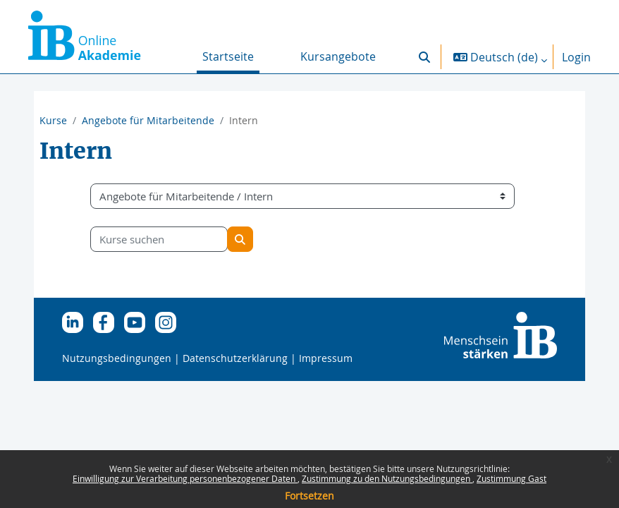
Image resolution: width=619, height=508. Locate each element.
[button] (424, 56)
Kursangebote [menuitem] (338, 56)
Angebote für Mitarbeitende (148, 120)
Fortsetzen (309, 495)
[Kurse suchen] (159, 239)
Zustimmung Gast (511, 478)
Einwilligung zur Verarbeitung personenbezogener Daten (185, 478)
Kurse (53, 120)
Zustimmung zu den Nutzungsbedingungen (387, 478)
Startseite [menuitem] (228, 56)
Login (576, 57)
